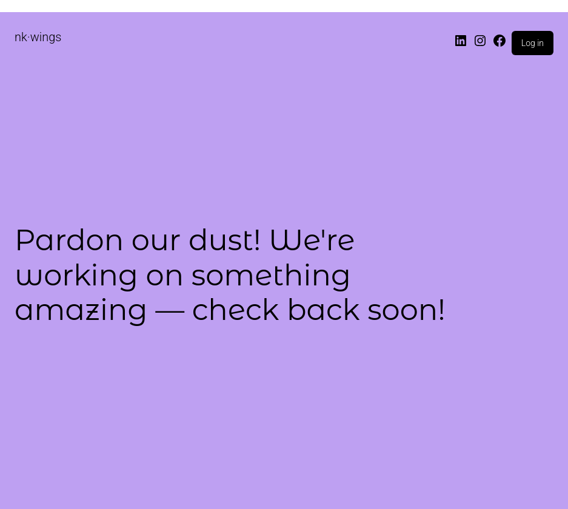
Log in (532, 43)
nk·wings (38, 37)
